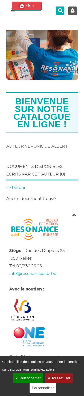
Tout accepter (28, 378)
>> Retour (16, 187)
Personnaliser (43, 388)
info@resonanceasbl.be (32, 273)
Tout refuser (58, 378)
